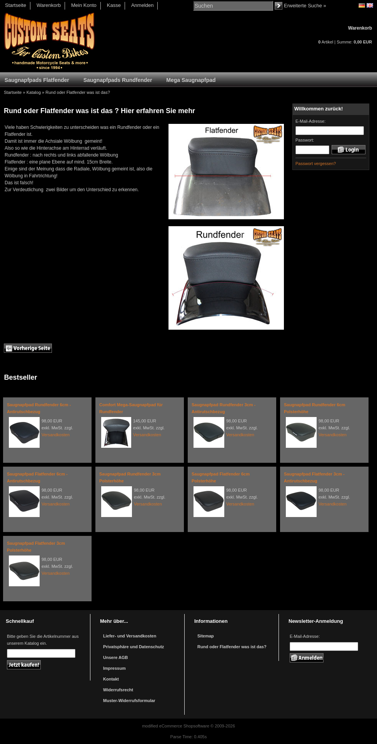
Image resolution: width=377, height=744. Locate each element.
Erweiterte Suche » (305, 5)
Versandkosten (56, 434)
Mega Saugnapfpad (190, 80)
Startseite (15, 5)
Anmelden (142, 5)
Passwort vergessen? (315, 163)
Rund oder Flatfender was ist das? (77, 92)
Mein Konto (84, 5)
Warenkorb (49, 5)
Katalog (34, 92)
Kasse (114, 5)
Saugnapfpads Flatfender (37, 80)
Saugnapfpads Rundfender (117, 80)
